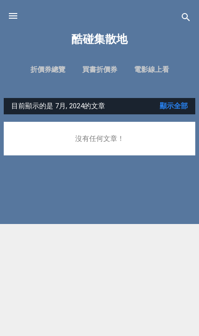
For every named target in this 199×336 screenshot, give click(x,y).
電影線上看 (151, 69)
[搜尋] (186, 19)
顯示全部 (174, 106)
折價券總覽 (47, 69)
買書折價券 (99, 69)
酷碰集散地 (99, 39)
